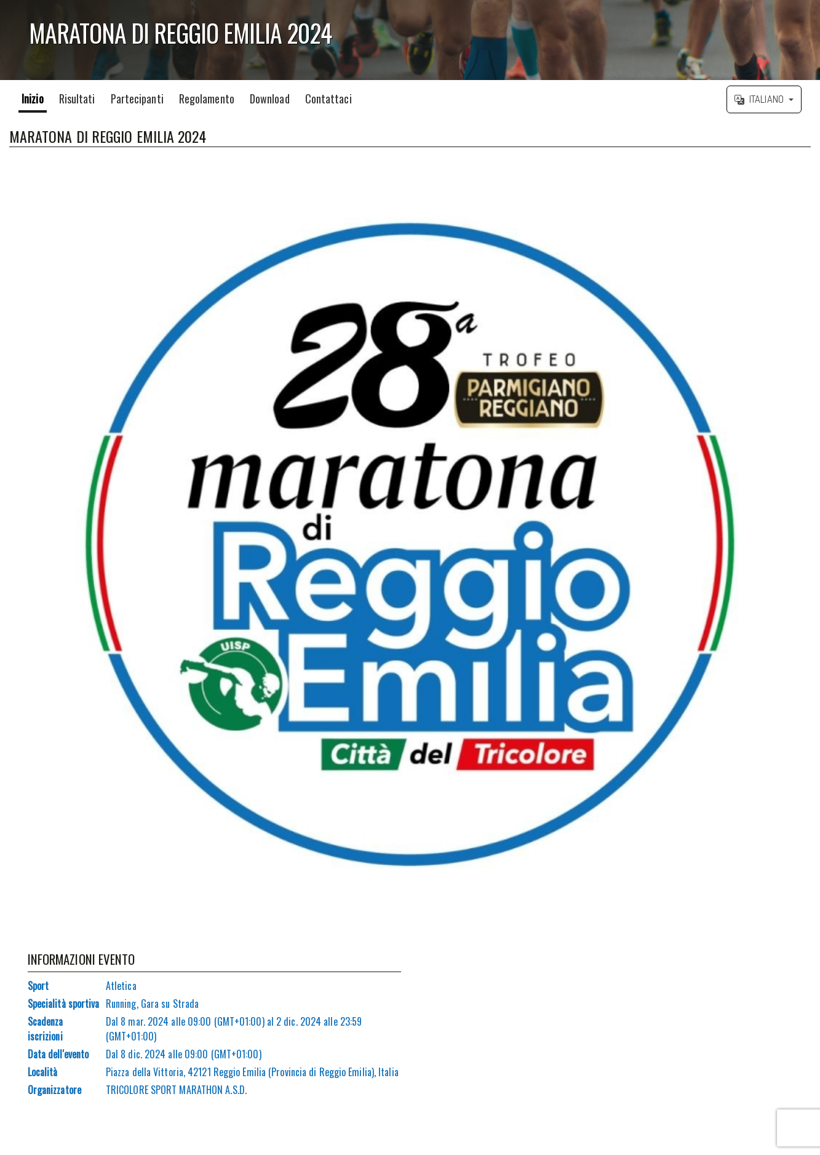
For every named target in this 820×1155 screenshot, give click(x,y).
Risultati (77, 99)
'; (410, 40)
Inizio (33, 99)
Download (270, 99)
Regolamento (206, 99)
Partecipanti (137, 99)
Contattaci (328, 99)
